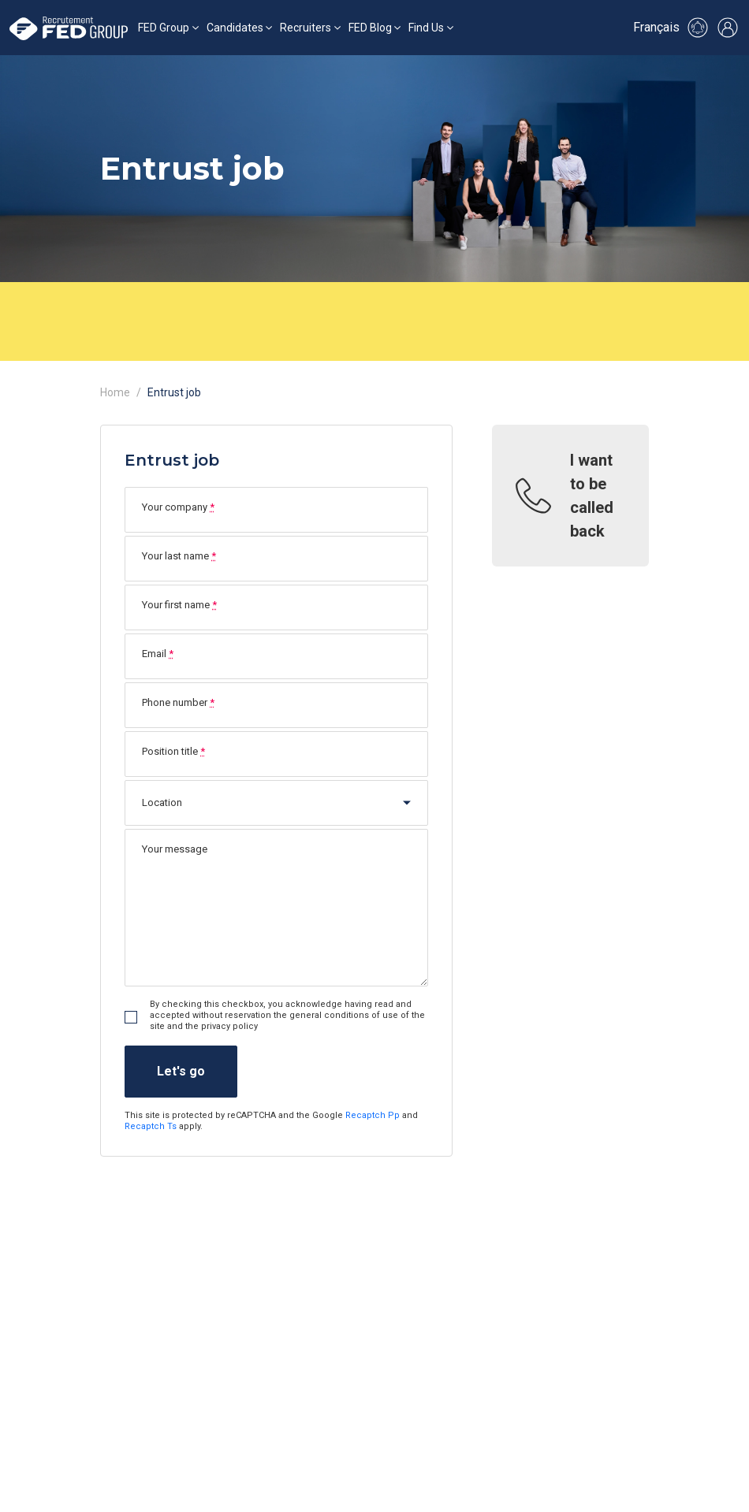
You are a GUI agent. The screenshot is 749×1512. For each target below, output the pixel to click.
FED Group (163, 27)
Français (656, 27)
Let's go (181, 1071)
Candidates (235, 27)
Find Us (426, 27)
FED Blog (370, 27)
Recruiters (305, 27)
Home (115, 392)
